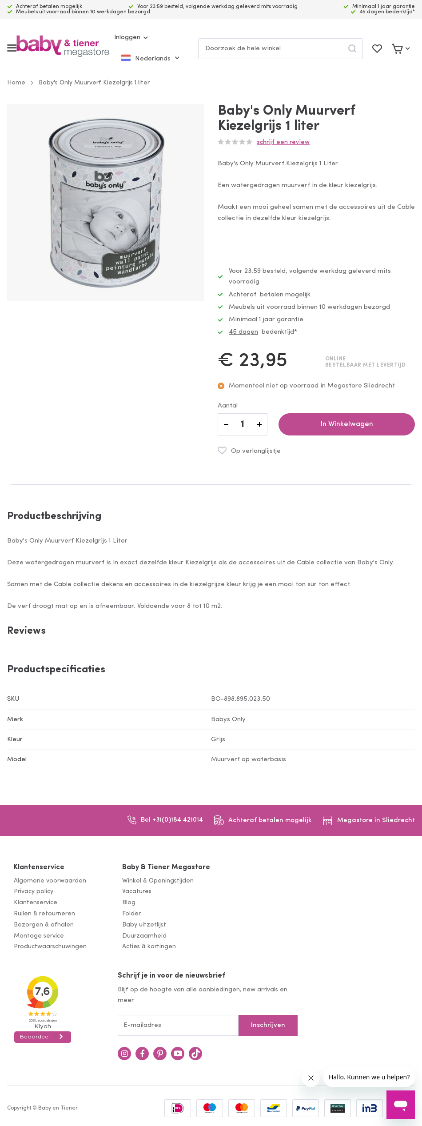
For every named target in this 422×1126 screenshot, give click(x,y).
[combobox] (280, 49)
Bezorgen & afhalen (44, 925)
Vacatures (136, 891)
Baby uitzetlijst (144, 925)
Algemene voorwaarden (50, 881)
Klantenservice (39, 867)
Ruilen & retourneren (44, 913)
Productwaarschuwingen (50, 946)
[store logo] (62, 48)
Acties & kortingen (149, 946)
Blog (128, 902)
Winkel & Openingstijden (158, 881)
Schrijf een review (283, 142)
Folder (131, 913)
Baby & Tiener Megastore (166, 867)
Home (16, 83)
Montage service (39, 936)
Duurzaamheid (144, 936)
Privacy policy (33, 891)
